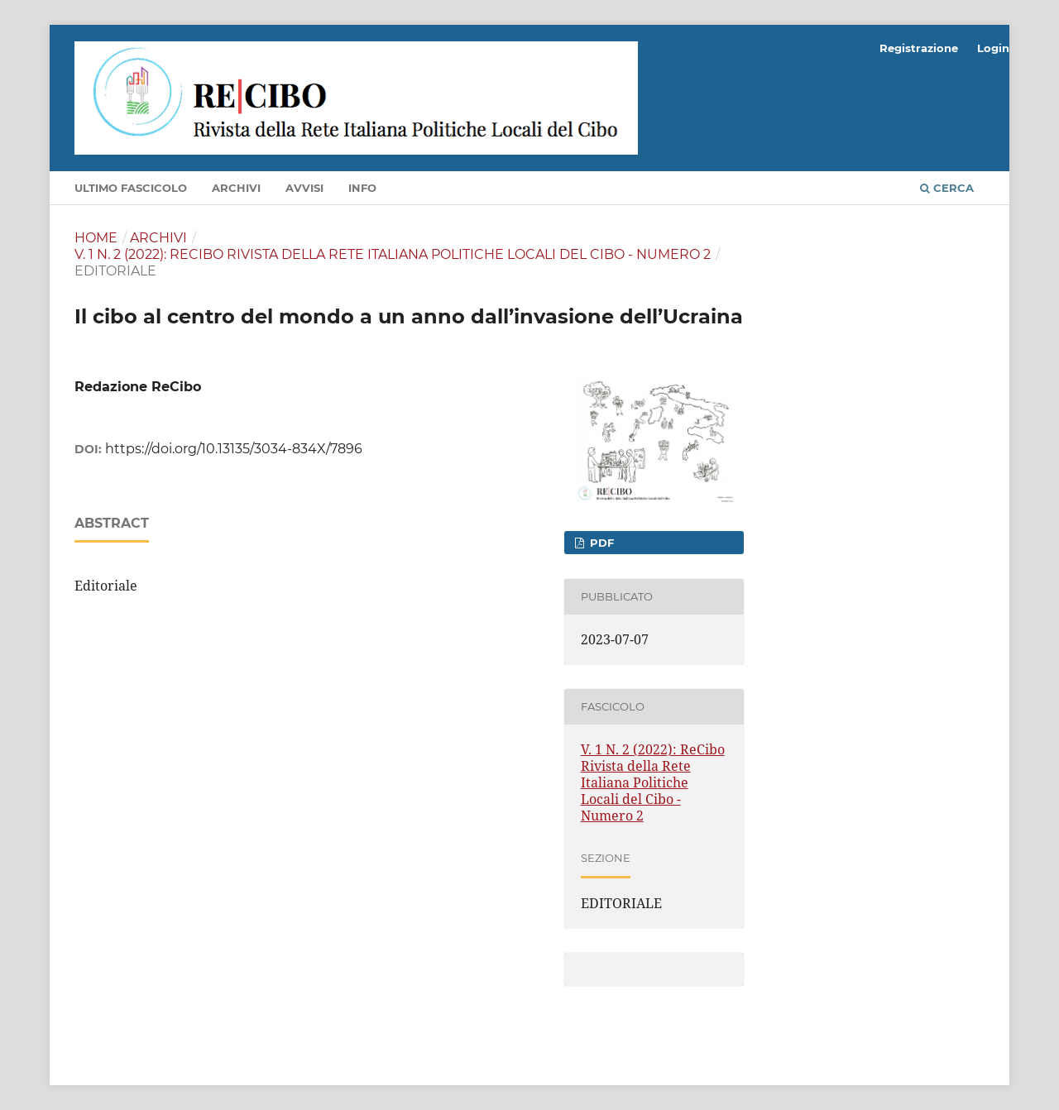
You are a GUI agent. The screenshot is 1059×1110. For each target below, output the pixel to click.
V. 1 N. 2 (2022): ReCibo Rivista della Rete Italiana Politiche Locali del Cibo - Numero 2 (392, 254)
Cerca (947, 187)
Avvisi (304, 187)
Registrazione (918, 48)
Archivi (236, 187)
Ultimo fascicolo (130, 187)
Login (993, 48)
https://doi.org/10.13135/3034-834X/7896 (233, 449)
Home (95, 238)
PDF (600, 542)
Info (362, 187)
